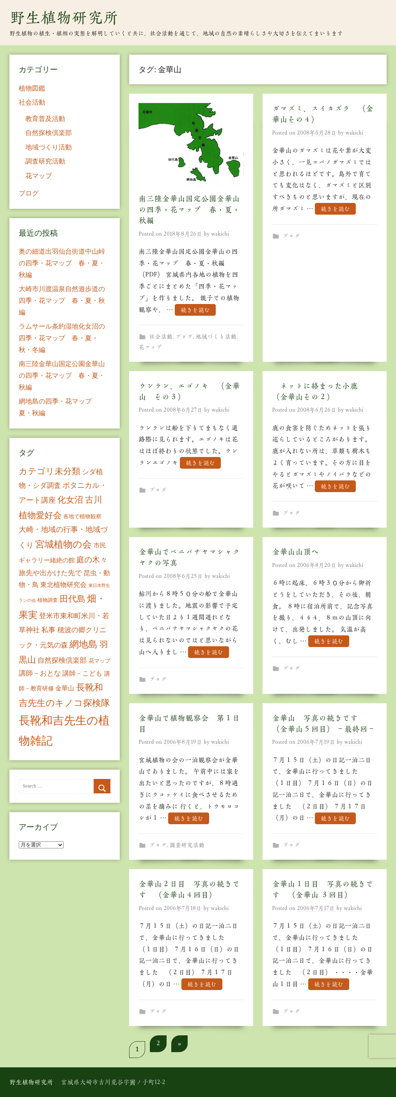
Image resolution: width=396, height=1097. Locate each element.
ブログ (184, 337)
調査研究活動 (186, 845)
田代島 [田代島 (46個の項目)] (72, 599)
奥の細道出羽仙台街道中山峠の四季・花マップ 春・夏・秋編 (62, 263)
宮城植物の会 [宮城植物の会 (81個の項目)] (63, 544)
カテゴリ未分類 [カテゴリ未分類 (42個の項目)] (49, 471)
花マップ (150, 347)
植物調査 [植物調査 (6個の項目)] (47, 600)
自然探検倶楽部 (48, 133)
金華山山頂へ (295, 552)
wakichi (220, 234)
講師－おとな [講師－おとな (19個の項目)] (40, 673)
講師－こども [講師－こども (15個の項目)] (82, 673)
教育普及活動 (45, 119)
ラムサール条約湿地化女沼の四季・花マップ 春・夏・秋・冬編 (62, 338)
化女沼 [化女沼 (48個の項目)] (70, 500)
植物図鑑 (32, 88)
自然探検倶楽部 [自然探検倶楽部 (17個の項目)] (62, 660)
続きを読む (195, 310)
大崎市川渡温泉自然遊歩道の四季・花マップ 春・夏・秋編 (62, 300)
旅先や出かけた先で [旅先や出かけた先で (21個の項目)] (50, 573)
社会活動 (160, 337)
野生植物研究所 (64, 17)
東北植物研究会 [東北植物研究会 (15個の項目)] (63, 585)
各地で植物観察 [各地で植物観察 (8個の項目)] (82, 516)
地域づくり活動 (215, 337)
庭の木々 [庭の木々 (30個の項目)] (92, 559)
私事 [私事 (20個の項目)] (48, 630)
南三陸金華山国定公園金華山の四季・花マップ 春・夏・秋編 (189, 209)
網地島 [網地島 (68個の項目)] (83, 644)
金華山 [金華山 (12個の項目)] (64, 688)
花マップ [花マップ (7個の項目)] (99, 661)
